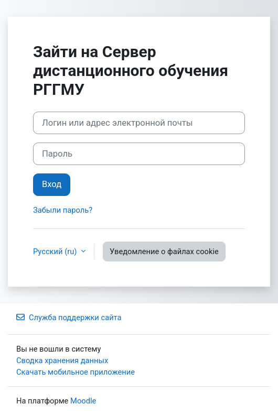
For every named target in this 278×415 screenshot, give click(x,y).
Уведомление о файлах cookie (164, 251)
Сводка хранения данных (62, 360)
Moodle (83, 401)
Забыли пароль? (62, 210)
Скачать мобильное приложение (75, 372)
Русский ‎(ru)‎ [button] (56, 251)
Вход (51, 184)
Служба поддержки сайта (69, 317)
